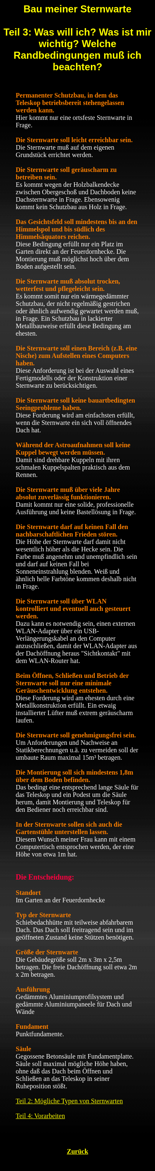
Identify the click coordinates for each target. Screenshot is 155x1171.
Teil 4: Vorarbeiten (40, 1115)
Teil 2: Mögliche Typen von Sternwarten (69, 1100)
